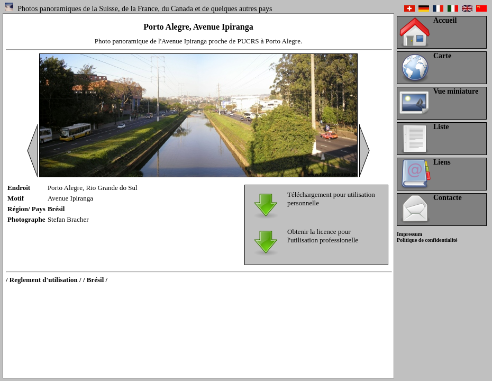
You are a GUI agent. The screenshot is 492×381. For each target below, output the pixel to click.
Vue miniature (455, 91)
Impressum (409, 234)
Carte (442, 56)
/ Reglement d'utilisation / (43, 280)
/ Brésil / (95, 280)
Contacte (447, 198)
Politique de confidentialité (427, 240)
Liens (442, 162)
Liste (441, 127)
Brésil (56, 209)
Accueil (445, 20)
